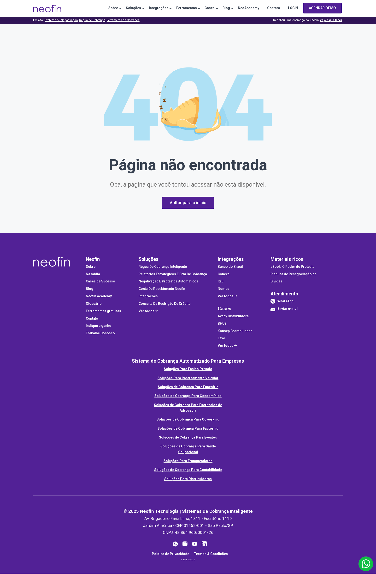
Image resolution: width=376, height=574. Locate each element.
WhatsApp (285, 301)
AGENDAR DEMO (323, 8)
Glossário (94, 304)
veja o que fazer (331, 20)
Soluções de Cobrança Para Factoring (188, 429)
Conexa (223, 274)
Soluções (128, 8)
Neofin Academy (99, 296)
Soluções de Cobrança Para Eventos (188, 438)
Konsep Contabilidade (235, 331)
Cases (207, 8)
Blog (224, 8)
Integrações (154, 8)
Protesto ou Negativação (61, 20)
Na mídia (93, 274)
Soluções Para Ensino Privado (188, 369)
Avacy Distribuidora (233, 316)
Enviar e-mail (284, 310)
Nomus (223, 289)
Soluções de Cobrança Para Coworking (188, 419)
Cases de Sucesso (100, 282)
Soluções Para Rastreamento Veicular (188, 378)
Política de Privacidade (170, 554)
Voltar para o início (188, 202)
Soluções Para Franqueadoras (188, 461)
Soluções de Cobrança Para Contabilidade (188, 470)
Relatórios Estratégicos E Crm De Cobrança (173, 274)
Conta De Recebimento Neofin (162, 289)
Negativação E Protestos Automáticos (168, 282)
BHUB (222, 324)
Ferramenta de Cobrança (123, 20)
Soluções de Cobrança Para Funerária (188, 387)
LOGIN (293, 8)
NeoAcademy (247, 8)
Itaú (220, 282)
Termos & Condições (211, 554)
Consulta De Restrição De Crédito (165, 304)
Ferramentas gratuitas (103, 311)
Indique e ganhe (98, 326)
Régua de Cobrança (92, 20)
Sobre (107, 8)
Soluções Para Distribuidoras (188, 479)
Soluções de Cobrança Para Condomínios (188, 396)
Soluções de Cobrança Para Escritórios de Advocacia (188, 408)
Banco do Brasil (230, 267)
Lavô (221, 339)
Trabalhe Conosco (100, 333)
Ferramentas (183, 8)
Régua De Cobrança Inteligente (163, 267)
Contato (273, 8)
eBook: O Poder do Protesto (292, 267)
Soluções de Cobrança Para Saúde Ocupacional (188, 449)
